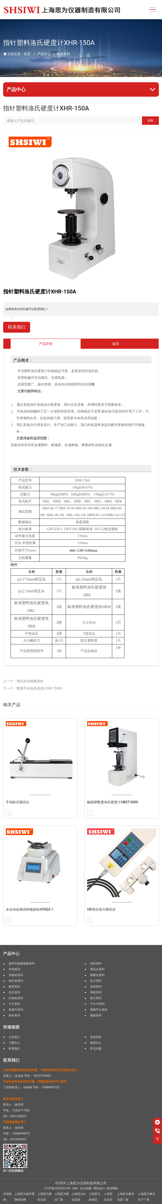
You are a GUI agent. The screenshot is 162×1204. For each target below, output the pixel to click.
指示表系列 (16, 980)
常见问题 (96, 1048)
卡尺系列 (14, 1004)
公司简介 (14, 1037)
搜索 (150, 120)
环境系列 (14, 969)
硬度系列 (63, 54)
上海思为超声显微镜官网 (24, 1196)
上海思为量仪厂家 (61, 1196)
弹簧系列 (96, 992)
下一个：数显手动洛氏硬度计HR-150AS (32, 688)
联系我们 (16, 327)
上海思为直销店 (94, 1196)
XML (75, 1188)
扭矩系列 (96, 963)
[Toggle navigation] (153, 9)
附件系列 (14, 1015)
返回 (115, 344)
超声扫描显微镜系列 (22, 963)
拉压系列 (14, 992)
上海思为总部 (108, 1196)
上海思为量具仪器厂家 (125, 1196)
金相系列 (96, 986)
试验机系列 (16, 975)
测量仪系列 (97, 975)
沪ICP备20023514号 (57, 1188)
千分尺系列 (97, 1004)
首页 (27, 54)
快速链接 (11, 1027)
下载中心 (14, 1043)
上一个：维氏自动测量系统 (23, 681)
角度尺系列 (16, 1009)
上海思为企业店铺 (78, 1196)
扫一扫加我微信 (13, 1170)
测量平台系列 (98, 1009)
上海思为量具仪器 (44, 1196)
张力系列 (96, 980)
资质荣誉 (96, 1037)
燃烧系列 (96, 1015)
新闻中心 (96, 1043)
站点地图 (86, 1188)
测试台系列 (97, 969)
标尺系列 (96, 998)
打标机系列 (16, 998)
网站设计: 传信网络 (105, 1188)
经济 (74, 384)
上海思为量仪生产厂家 (146, 1196)
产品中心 (44, 54)
